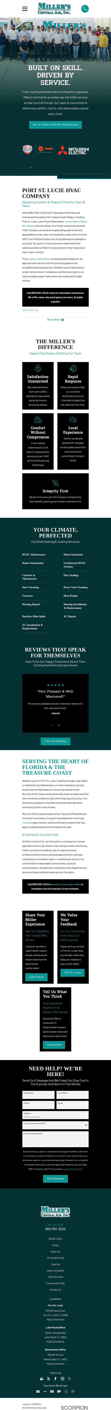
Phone (26, 1104)
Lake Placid (36, 978)
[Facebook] (55, 1379)
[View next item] (30, 167)
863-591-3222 (55, 1230)
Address (27, 1114)
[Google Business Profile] (41, 1379)
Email (60, 1104)
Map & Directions (55, 1320)
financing (27, 823)
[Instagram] (62, 1379)
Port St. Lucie (72, 973)
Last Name (62, 1094)
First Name (28, 1094)
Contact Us (55, 1290)
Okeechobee (54, 1046)
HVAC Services (55, 1277)
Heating (55, 1265)
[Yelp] (48, 1379)
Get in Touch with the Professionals (55, 125)
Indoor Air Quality (55, 1271)
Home (55, 1245)
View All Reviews (55, 742)
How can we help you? (33, 1134)
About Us (55, 1252)
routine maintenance (39, 258)
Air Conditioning (55, 1258)
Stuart (83, 221)
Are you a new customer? (34, 1124)
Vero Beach (28, 225)
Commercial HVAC (55, 1284)
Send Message (55, 1179)
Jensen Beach (72, 221)
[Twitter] (69, 1379)
